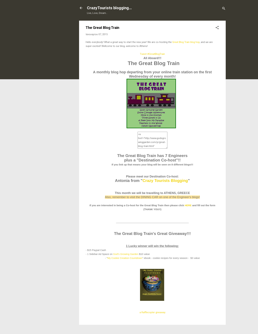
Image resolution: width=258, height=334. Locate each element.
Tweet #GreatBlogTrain (152, 54)
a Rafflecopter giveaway (152, 312)
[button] (217, 28)
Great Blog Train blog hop (186, 42)
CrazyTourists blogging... (109, 8)
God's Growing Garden (125, 254)
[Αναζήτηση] (224, 9)
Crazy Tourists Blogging (165, 180)
